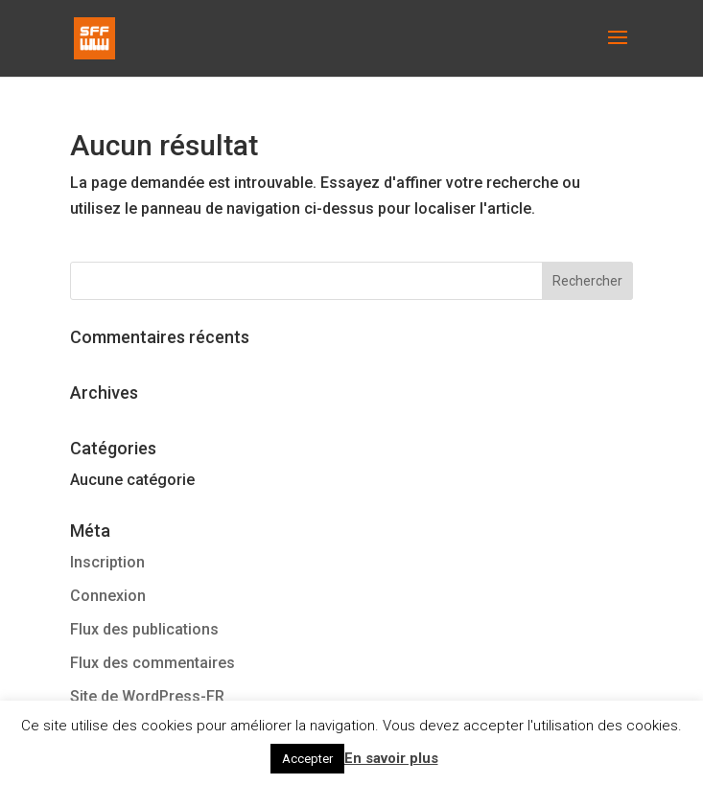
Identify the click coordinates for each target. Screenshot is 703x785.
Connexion (108, 596)
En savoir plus (391, 758)
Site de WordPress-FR (147, 696)
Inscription (107, 562)
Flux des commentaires (152, 663)
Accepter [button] (307, 758)
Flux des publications (144, 629)
